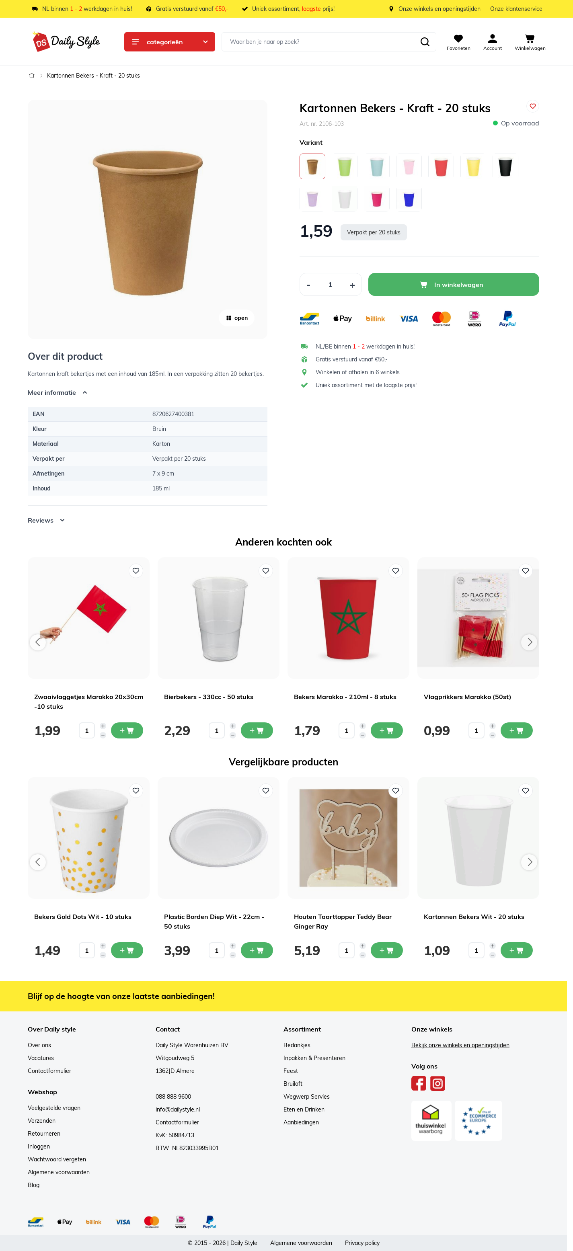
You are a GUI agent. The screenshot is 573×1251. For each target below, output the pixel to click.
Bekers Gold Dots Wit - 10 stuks (82, 917)
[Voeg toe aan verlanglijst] (532, 106)
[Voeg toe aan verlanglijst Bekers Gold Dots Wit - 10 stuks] (136, 790)
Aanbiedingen (301, 1122)
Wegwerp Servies (306, 1096)
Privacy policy (362, 1243)
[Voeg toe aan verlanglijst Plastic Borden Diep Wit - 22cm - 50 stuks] (266, 790)
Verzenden (41, 1120)
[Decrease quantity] (103, 735)
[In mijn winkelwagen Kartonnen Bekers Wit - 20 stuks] (517, 950)
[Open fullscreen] (147, 219)
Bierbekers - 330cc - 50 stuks (208, 697)
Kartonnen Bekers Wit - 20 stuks (474, 917)
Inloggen (39, 1146)
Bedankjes (296, 1045)
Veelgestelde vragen (54, 1108)
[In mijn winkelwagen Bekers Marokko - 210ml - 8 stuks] (387, 730)
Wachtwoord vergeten (57, 1159)
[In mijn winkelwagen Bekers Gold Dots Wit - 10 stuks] (127, 950)
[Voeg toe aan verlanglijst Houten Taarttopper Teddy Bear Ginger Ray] (395, 790)
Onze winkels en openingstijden (439, 8)
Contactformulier (49, 1071)
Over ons (39, 1045)
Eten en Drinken (303, 1109)
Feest (290, 1071)
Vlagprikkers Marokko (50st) (467, 697)
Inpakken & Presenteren (314, 1058)
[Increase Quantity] (352, 284)
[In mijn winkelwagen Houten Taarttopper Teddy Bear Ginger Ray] (387, 950)
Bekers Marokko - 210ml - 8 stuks (345, 697)
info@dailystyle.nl (178, 1109)
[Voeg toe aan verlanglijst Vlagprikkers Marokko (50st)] (525, 571)
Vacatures (41, 1058)
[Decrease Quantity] (308, 284)
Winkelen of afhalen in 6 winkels (358, 372)
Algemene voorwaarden (59, 1172)
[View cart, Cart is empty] (530, 41)
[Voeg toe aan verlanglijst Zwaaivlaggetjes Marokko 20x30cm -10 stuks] (136, 571)
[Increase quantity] (103, 726)
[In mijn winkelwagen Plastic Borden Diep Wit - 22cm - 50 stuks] (257, 950)
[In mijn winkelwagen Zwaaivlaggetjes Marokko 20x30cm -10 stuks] (127, 730)
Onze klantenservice (516, 8)
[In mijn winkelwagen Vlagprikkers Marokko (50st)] (517, 730)
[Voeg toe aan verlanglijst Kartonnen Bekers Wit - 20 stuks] (525, 790)
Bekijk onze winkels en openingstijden (460, 1045)
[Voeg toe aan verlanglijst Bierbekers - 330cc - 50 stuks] (266, 571)
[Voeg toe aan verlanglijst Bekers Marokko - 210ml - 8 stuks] (395, 571)
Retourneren (44, 1133)
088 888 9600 (173, 1096)
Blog (33, 1185)
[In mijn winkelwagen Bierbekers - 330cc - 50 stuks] (257, 730)
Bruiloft (292, 1083)
